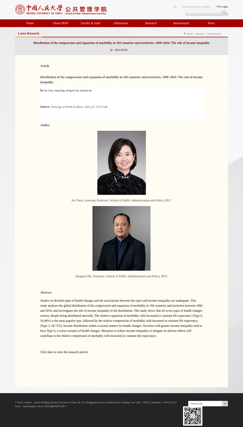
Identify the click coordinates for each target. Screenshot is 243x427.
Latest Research (213, 34)
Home (30, 23)
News (211, 23)
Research (151, 23)
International (181, 23)
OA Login (222, 6)
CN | (175, 6)
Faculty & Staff (90, 23)
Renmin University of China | (196, 6)
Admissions (120, 23)
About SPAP (60, 23)
